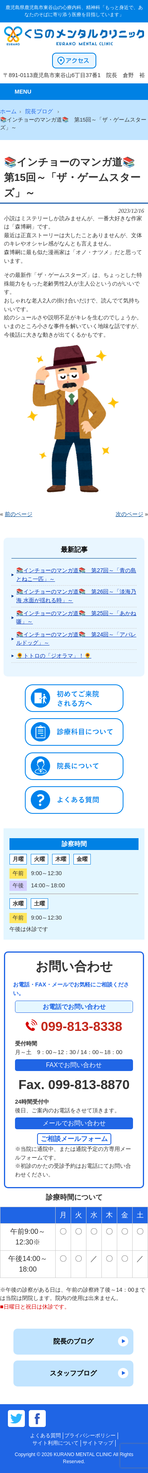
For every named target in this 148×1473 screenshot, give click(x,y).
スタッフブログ (73, 1373)
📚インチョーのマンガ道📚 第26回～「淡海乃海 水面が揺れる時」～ (76, 595)
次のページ (129, 514)
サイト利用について (55, 1443)
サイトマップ (97, 1443)
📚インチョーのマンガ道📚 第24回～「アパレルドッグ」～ (76, 638)
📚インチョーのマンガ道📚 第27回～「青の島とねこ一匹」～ (76, 574)
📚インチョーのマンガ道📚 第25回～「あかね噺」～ (76, 617)
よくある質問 (45, 1435)
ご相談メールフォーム (74, 1139)
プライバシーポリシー (90, 1435)
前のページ (18, 514)
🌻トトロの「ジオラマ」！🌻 (53, 656)
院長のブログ (73, 1341)
